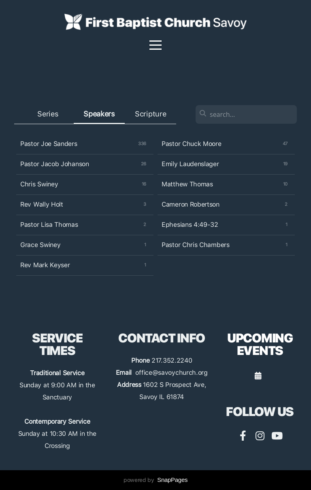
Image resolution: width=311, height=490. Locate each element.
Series (47, 114)
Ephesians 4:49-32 (190, 224)
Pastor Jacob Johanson (54, 164)
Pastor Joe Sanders (48, 144)
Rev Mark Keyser (45, 265)
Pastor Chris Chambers (196, 245)
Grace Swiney (40, 245)
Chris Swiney (39, 184)
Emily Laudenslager (190, 164)
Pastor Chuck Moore (192, 144)
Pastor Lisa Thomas (49, 224)
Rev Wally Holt (41, 204)
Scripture (150, 114)
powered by (155, 480)
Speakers (99, 114)
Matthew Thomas (187, 184)
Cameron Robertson (190, 204)
